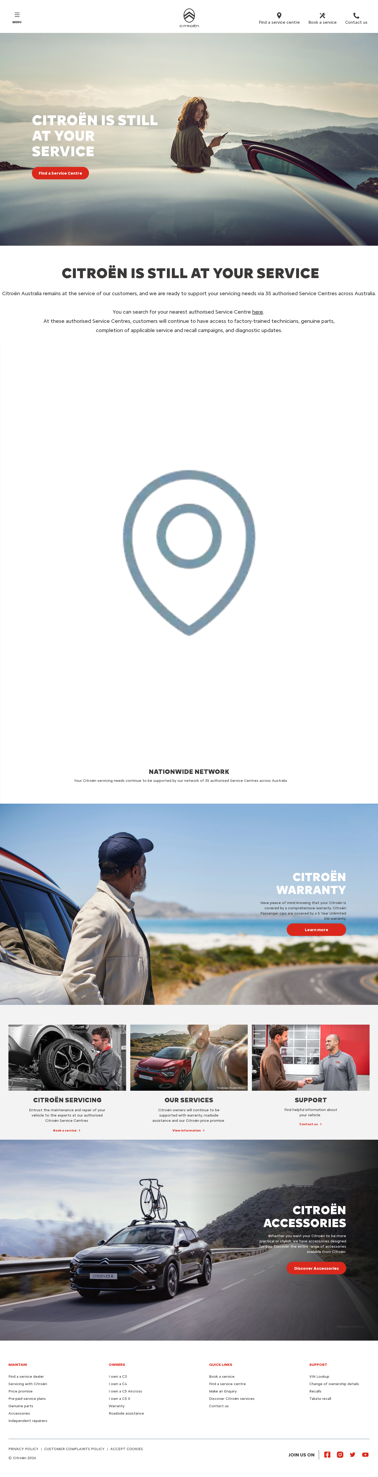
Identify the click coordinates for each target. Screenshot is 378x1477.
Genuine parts (20, 1406)
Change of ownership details (334, 1384)
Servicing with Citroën (27, 1384)
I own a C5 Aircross (125, 1391)
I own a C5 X (119, 1398)
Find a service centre (227, 1384)
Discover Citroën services (232, 1398)
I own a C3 (118, 1376)
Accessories (19, 1413)
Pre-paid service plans (27, 1398)
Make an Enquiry (223, 1391)
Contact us (219, 1406)
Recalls (315, 1391)
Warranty (117, 1406)
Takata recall (320, 1398)
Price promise (20, 1391)
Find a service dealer (26, 1376)
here (257, 312)
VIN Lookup (319, 1376)
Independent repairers (27, 1421)
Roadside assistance (126, 1413)
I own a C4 (118, 1384)
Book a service (222, 1376)
